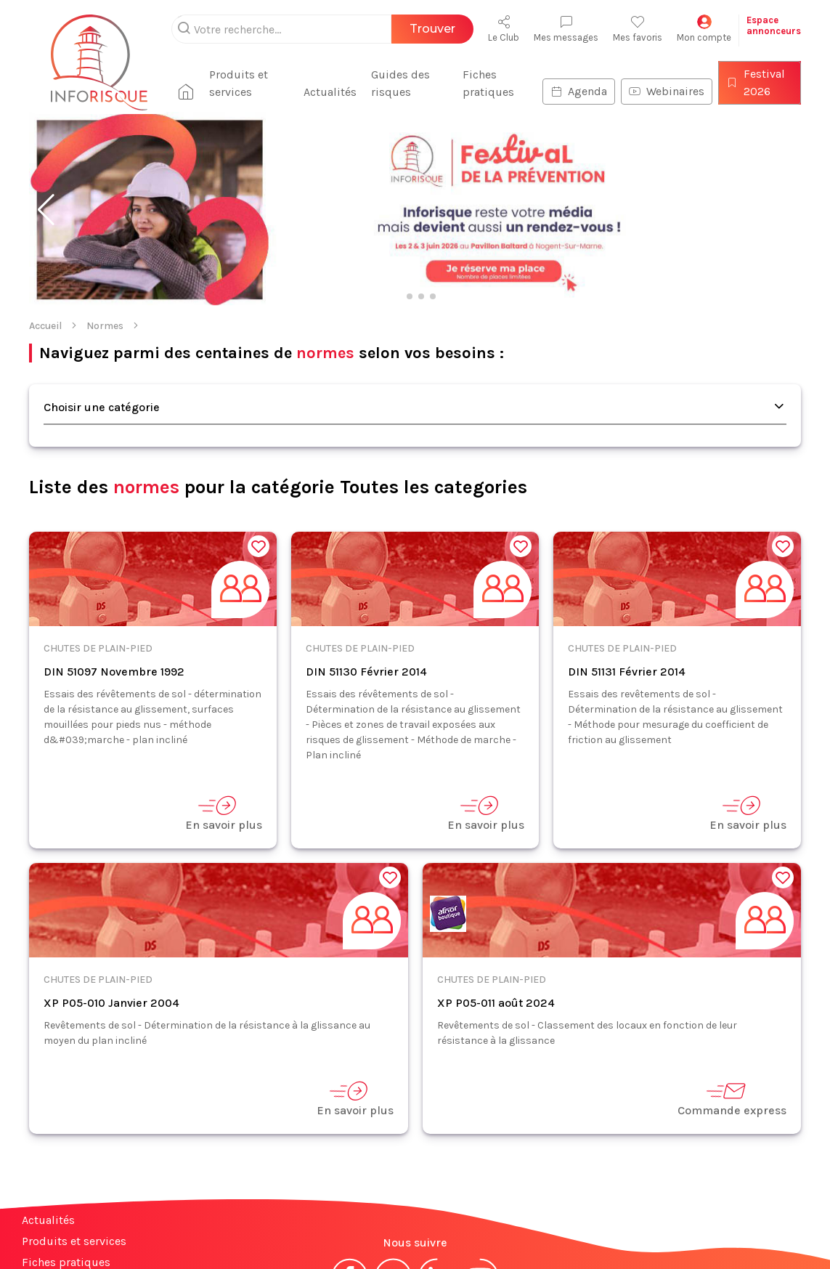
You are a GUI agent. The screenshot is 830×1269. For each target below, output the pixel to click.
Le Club (503, 29)
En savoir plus (223, 813)
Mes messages (566, 29)
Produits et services (232, 83)
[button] (46, 210)
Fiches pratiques (485, 83)
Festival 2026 (754, 82)
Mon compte (704, 29)
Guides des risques (396, 83)
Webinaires (665, 91)
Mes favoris (637, 29)
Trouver (432, 29)
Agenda (577, 91)
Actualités (325, 92)
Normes (104, 326)
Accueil (45, 326)
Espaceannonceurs (773, 25)
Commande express (732, 1098)
